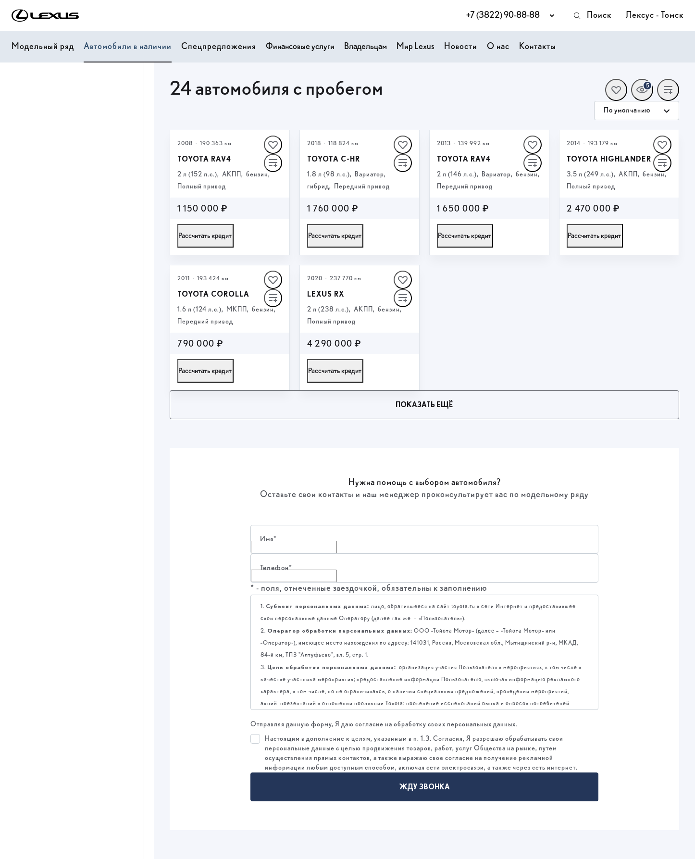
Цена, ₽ (21, 84)
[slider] (14, 155)
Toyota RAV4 (204, 159)
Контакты (537, 46)
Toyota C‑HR (333, 159)
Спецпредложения (218, 46)
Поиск (591, 16)
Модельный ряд (43, 46)
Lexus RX (325, 294)
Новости (460, 46)
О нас (498, 46)
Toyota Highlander (609, 159)
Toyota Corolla (213, 294)
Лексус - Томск (654, 15)
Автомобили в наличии (128, 46)
